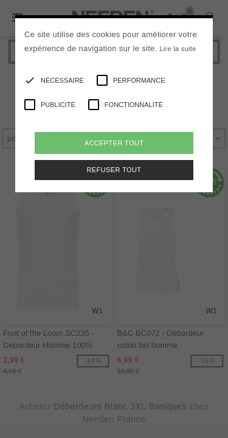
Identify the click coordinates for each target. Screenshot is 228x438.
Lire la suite (177, 48)
